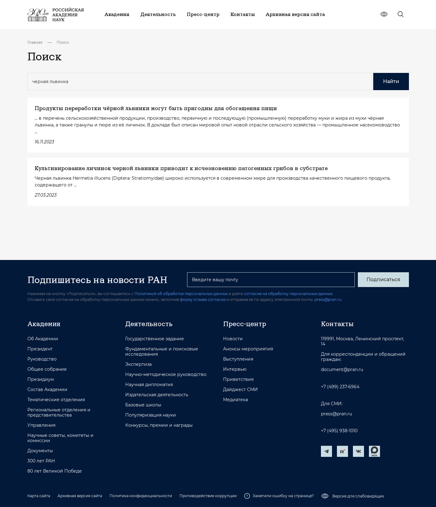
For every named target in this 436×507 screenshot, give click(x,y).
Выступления (238, 359)
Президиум (40, 379)
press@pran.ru (328, 299)
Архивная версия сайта (80, 495)
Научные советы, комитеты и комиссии (60, 438)
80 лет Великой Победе (54, 471)
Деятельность (149, 323)
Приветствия (238, 379)
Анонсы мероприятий (248, 349)
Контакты (337, 323)
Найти (391, 81)
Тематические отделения (56, 399)
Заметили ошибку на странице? (279, 496)
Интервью (234, 369)
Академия (43, 323)
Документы (40, 450)
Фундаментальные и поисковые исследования (161, 351)
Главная (34, 42)
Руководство (42, 359)
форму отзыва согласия (203, 299)
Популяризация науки (150, 415)
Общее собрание (47, 369)
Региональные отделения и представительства (58, 412)
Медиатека (235, 399)
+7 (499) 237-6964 (340, 386)
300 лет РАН (41, 461)
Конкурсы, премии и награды (159, 425)
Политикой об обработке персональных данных (181, 293)
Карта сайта (38, 495)
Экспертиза (138, 364)
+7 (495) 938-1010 (339, 430)
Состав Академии (47, 389)
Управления (41, 425)
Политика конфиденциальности (141, 495)
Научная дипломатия (149, 384)
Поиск (63, 42)
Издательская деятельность (156, 394)
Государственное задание (154, 338)
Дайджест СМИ (240, 389)
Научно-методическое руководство (165, 374)
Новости (233, 338)
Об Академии (42, 338)
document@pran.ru (342, 369)
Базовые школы (143, 405)
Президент (40, 349)
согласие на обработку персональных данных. (289, 293)
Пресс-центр (244, 323)
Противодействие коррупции (208, 495)
